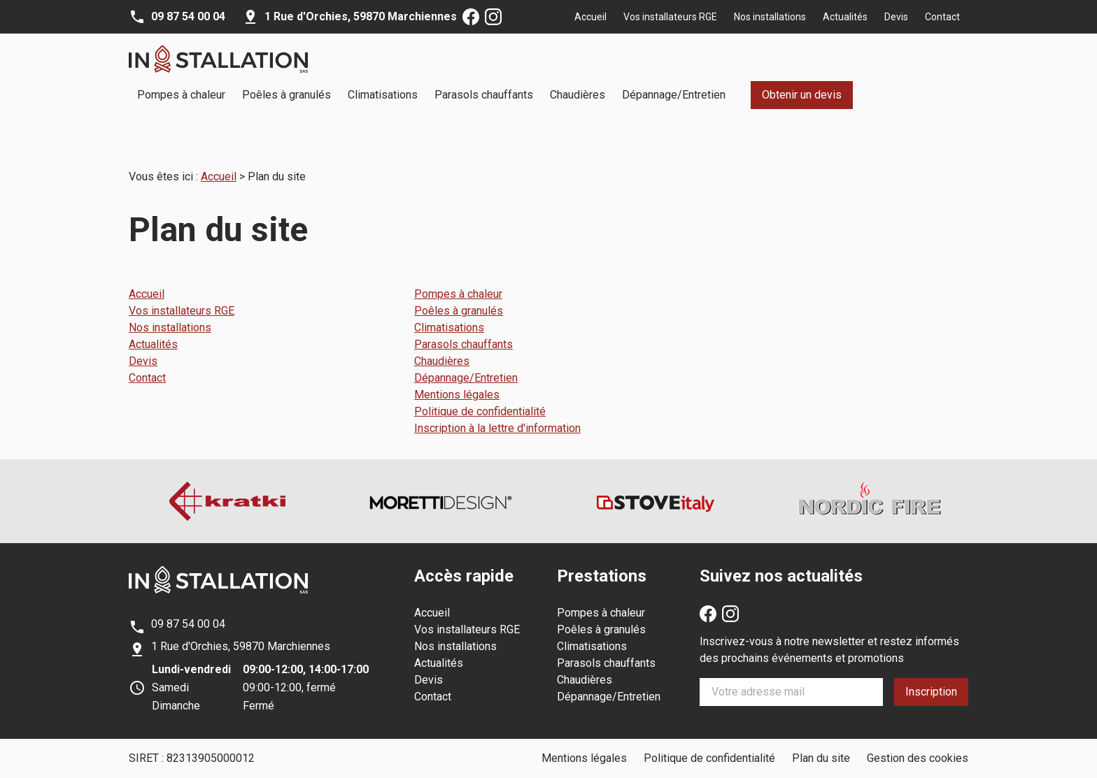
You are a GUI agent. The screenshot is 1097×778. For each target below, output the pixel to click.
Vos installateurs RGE (670, 16)
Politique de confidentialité (480, 394)
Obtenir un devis (802, 94)
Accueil (590, 16)
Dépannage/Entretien (674, 94)
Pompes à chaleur (181, 94)
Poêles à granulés (286, 94)
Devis (896, 16)
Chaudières (577, 94)
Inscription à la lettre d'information (497, 410)
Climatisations (383, 94)
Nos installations (770, 16)
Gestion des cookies (917, 740)
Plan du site (821, 740)
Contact (942, 16)
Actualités (845, 16)
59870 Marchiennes (360, 16)
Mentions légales (457, 377)
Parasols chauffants (483, 94)
